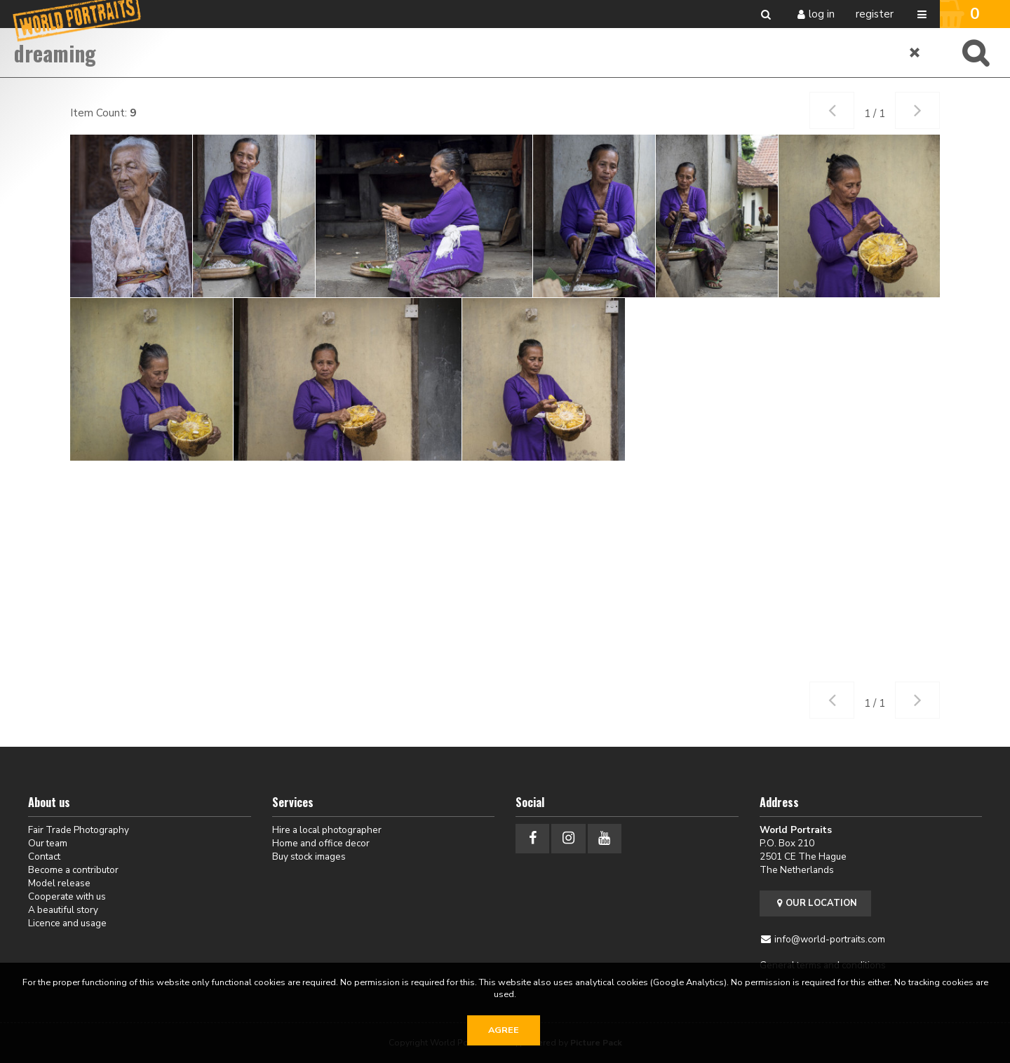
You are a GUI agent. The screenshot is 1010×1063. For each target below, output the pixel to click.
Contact (44, 856)
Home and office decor (321, 843)
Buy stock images (309, 856)
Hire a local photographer (327, 830)
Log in (822, 14)
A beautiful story (63, 909)
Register (875, 14)
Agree (503, 1030)
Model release (59, 883)
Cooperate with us (67, 896)
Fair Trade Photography (78, 830)
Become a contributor (73, 869)
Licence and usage (67, 923)
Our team (47, 843)
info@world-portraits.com (829, 939)
